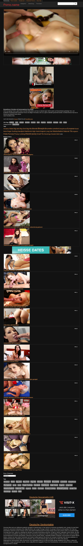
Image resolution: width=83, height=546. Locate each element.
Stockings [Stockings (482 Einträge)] (47, 134)
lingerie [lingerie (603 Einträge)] (42, 131)
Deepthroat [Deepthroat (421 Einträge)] (63, 129)
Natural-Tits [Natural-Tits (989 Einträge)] (68, 131)
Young (65, 122)
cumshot (33, 122)
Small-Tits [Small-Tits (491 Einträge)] (40, 134)
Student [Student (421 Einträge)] (53, 134)
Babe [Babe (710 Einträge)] (11, 129)
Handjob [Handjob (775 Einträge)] (21, 131)
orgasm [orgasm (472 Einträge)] (75, 131)
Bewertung (31, 3)
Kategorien (23, 3)
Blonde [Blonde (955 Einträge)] (34, 129)
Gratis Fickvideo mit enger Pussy (13, 470)
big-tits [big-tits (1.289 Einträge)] (29, 129)
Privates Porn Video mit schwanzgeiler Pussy (16, 172)
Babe (16, 122)
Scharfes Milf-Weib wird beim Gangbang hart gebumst (18, 397)
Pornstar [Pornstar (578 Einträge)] (11, 134)
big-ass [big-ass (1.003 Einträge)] (16, 129)
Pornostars (39, 3)
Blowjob (22, 122)
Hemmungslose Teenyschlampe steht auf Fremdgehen (18, 154)
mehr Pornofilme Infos (9, 115)
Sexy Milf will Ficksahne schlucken (13, 452)
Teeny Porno (16, 124)
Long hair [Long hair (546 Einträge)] (49, 131)
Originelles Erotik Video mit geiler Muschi (15, 307)
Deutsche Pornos (30, 0)
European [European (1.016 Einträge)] (71, 129)
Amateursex (22, 0)
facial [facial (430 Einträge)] (77, 129)
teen (61, 122)
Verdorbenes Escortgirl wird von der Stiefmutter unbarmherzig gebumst (23, 227)
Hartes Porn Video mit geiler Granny (13, 288)
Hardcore (49, 122)
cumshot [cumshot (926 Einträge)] (55, 129)
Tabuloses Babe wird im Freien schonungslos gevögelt (18, 245)
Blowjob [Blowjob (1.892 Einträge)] (41, 128)
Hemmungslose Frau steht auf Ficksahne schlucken (18, 209)
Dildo (38, 122)
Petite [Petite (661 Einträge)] (5, 134)
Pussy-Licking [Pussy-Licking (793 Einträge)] (19, 134)
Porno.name (11, 4)
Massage (55, 122)
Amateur (11, 122)
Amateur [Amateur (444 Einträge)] (6, 129)
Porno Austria (13, 0)
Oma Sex (39, 0)
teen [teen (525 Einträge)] (58, 134)
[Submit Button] (75, 3)
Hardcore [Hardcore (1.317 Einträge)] (28, 131)
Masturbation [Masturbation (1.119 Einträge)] (58, 131)
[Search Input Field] (66, 3)
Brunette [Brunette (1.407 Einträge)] (48, 128)
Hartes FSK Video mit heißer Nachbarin (14, 415)
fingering (43, 122)
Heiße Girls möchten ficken (11, 361)
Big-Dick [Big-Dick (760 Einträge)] (23, 129)
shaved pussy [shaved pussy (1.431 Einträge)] (31, 134)
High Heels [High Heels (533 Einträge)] (36, 131)
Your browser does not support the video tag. (41, 32)
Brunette (27, 122)
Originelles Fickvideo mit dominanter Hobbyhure (17, 270)
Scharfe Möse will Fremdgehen (12, 343)
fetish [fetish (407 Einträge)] (5, 131)
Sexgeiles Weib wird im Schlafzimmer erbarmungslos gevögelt (20, 379)
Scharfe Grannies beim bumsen (12, 190)
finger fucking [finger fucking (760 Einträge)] (12, 131)
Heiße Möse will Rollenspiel (11, 325)
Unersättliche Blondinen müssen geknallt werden (17, 433)
